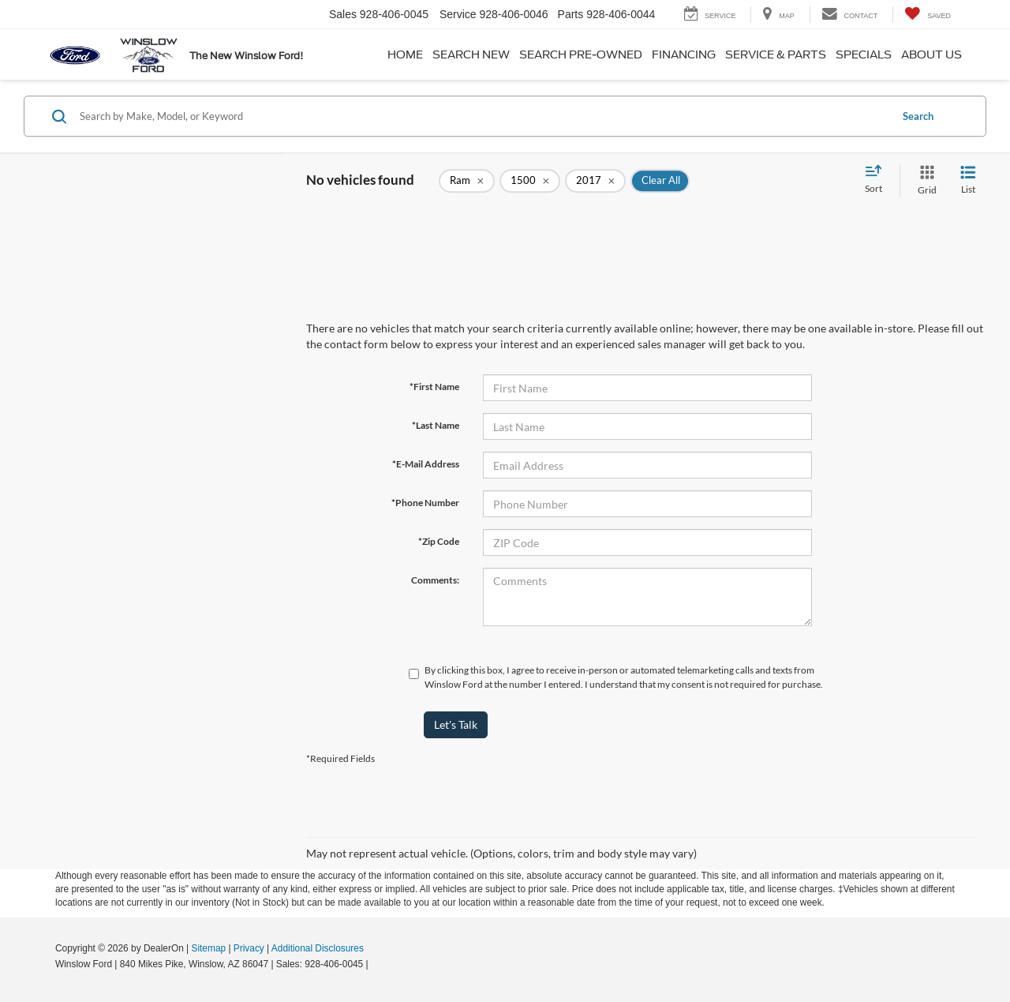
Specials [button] (864, 54)
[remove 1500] (529, 181)
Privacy (249, 948)
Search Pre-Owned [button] (580, 54)
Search (918, 116)
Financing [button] (684, 54)
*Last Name (435, 425)
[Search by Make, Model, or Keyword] (482, 116)
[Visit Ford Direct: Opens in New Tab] (375, 964)
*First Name (434, 386)
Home (405, 54)
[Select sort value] (878, 180)
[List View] (968, 180)
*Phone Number (425, 503)
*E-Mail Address (425, 464)
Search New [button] (471, 54)
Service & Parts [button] (775, 54)
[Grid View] (924, 180)
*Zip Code (438, 541)
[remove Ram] (467, 181)
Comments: (435, 580)
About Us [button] (931, 54)
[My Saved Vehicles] (927, 14)
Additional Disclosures (317, 948)
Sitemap (208, 948)
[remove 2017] (595, 181)
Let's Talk (455, 724)
